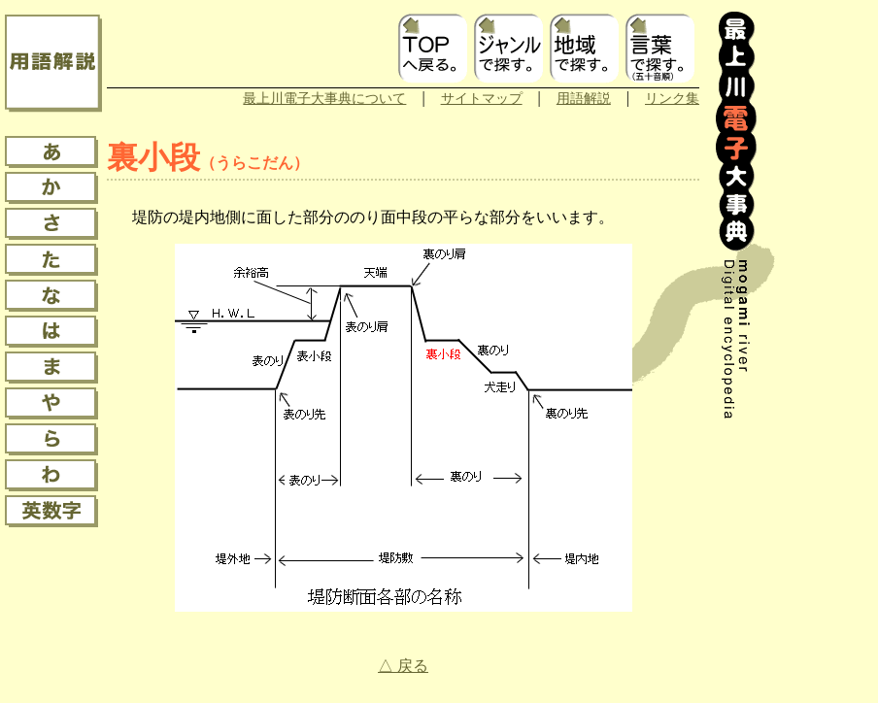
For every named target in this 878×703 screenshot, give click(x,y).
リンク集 (672, 98)
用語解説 (584, 98)
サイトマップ (482, 98)
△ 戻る (403, 665)
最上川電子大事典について (324, 98)
